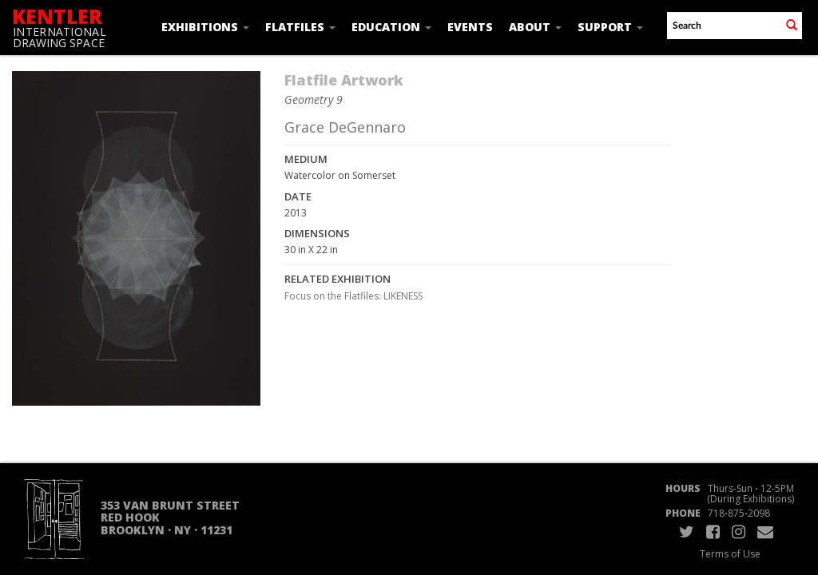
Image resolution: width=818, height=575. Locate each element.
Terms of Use (730, 554)
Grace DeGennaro (345, 127)
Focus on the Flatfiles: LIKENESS (353, 296)
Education (391, 26)
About (535, 26)
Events (470, 26)
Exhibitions (205, 26)
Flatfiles (300, 26)
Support (610, 26)
